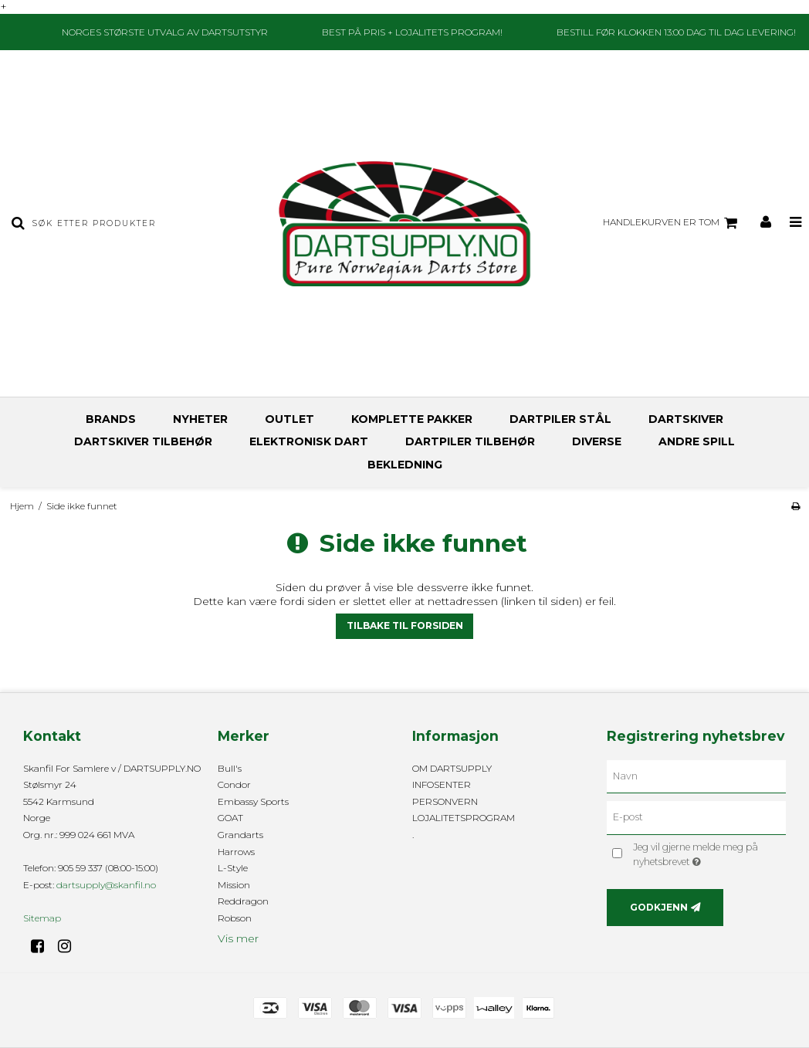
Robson (235, 918)
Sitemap (42, 918)
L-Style (233, 868)
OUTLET (289, 419)
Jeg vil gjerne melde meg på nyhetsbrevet (704, 853)
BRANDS (111, 419)
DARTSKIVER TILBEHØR (143, 441)
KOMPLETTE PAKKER (411, 419)
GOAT (230, 817)
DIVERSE (596, 441)
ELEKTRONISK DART (308, 441)
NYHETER (200, 419)
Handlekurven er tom (672, 223)
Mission (234, 885)
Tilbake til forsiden (405, 625)
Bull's (230, 768)
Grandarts (240, 834)
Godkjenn (659, 907)
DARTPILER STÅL (560, 419)
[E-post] (696, 817)
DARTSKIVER (685, 419)
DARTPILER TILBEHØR (470, 441)
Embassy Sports (253, 801)
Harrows (236, 851)
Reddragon (243, 901)
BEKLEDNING (404, 465)
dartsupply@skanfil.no (106, 885)
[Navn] (696, 776)
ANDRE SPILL (696, 441)
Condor (234, 784)
